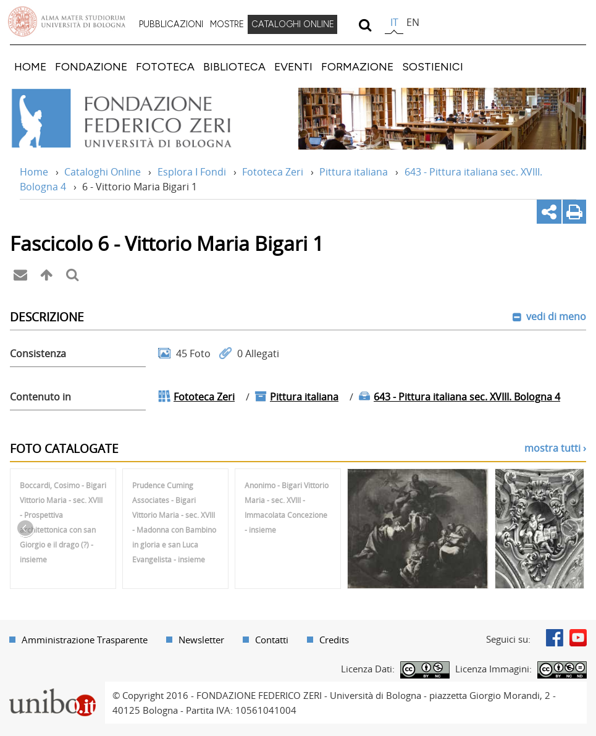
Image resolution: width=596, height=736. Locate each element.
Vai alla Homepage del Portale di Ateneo (66, 21)
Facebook (554, 637)
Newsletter (201, 639)
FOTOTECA (165, 66)
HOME (30, 66)
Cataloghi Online (102, 172)
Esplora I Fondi (191, 172)
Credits (334, 639)
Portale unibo (52, 689)
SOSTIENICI (432, 66)
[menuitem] (171, 25)
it (394, 22)
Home (34, 172)
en (412, 22)
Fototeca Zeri (272, 172)
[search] (364, 24)
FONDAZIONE (91, 66)
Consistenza (38, 353)
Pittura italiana (353, 172)
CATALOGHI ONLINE (292, 24)
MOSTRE (227, 24)
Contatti (271, 639)
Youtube (578, 637)
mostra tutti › (555, 448)
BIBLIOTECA (234, 66)
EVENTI (293, 66)
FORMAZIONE (357, 66)
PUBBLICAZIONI (171, 24)
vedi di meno (555, 316)
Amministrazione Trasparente (85, 639)
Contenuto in (40, 397)
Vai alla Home (138, 119)
